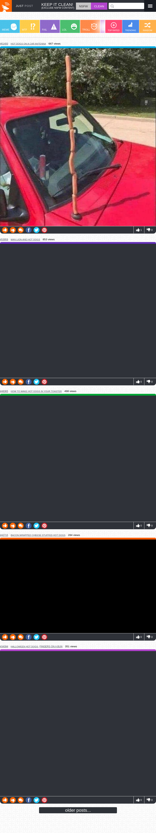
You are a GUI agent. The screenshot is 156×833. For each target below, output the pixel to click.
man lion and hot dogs (25, 239)
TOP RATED (114, 27)
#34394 (4, 646)
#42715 (4, 535)
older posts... (78, 810)
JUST (24, 5)
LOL (69, 27)
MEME (9, 27)
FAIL (49, 27)
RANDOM (147, 27)
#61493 (4, 43)
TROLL (89, 27)
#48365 (4, 391)
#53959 (4, 239)
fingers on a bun (50, 646)
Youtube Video (78, 586)
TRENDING (130, 27)
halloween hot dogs (24, 646)
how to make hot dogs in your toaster (36, 391)
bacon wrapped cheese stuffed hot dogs (38, 535)
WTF (28, 27)
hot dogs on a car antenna (28, 43)
